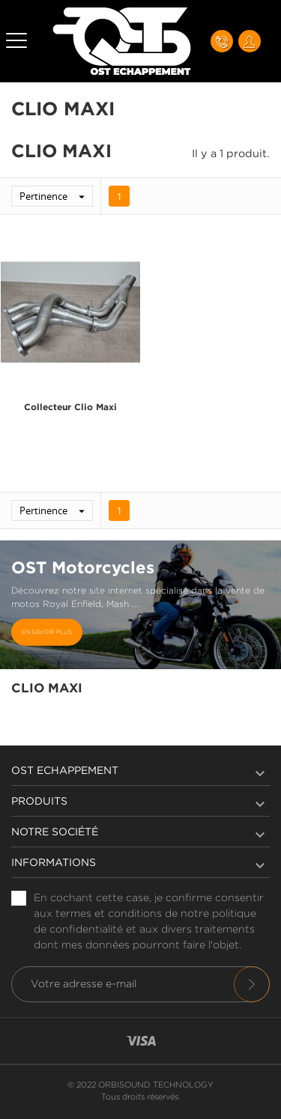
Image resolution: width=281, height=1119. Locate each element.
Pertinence (55, 196)
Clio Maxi (46, 689)
